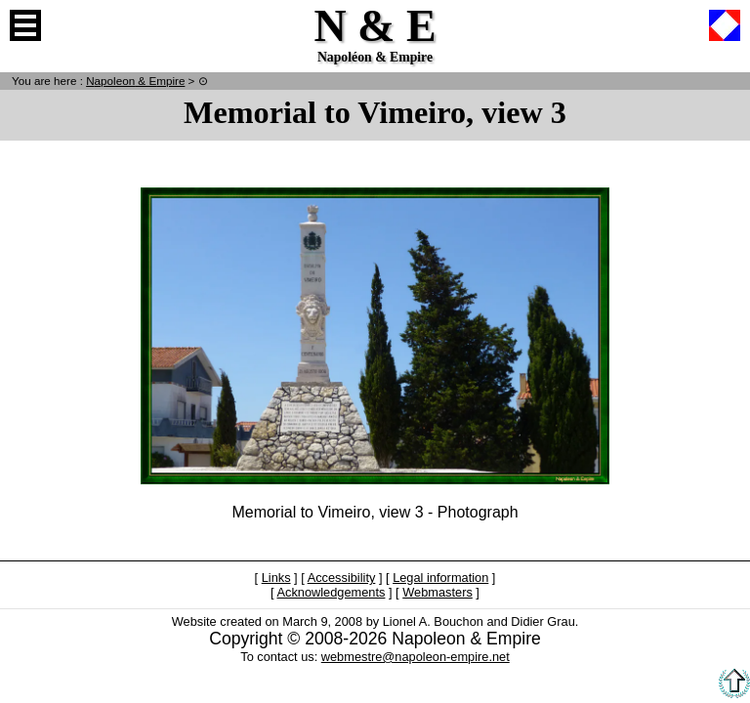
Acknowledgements (330, 592)
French (724, 25)
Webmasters (437, 592)
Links (276, 577)
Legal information (440, 577)
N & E (135, 80)
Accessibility (342, 577)
